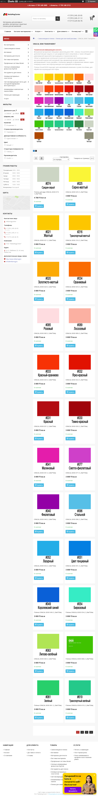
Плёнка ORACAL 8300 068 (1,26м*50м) (79, 659)
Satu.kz (58, 792)
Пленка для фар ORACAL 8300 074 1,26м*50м (46, 193)
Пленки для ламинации (12, 95)
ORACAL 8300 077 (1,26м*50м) (77, 473)
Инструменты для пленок (12, 72)
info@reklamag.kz (12, 261)
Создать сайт (22, 1)
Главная (7, 31)
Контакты (49, 31)
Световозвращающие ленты (60, 777)
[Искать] (58, 18)
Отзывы (30, 755)
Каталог (7, 753)
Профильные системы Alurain (14, 63)
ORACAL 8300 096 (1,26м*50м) (77, 519)
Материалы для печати (12, 56)
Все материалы (9, 45)
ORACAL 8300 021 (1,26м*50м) (45, 240)
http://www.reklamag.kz (13, 259)
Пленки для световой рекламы (66, 38)
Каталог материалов (22, 31)
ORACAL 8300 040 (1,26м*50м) (45, 519)
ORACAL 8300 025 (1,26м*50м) (77, 192)
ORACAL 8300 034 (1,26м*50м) (77, 287)
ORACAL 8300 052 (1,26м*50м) (45, 566)
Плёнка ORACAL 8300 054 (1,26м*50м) (79, 612)
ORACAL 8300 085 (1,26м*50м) (45, 333)
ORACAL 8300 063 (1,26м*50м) (45, 659)
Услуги (37, 31)
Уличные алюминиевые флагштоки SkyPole (12, 68)
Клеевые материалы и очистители (11, 77)
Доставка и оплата (34, 753)
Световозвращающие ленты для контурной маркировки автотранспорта (15, 84)
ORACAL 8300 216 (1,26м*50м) (77, 240)
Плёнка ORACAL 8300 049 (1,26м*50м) (48, 612)
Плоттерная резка (80, 753)
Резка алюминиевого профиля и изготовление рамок (83, 757)
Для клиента (62, 31)
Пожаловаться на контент (56, 794)
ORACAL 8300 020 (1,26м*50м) (45, 287)
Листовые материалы (11, 59)
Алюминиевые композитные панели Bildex (13, 90)
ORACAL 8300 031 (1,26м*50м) (45, 426)
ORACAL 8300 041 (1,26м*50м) (45, 473)
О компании (8, 755)
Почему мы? (76, 31)
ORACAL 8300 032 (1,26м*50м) (77, 380)
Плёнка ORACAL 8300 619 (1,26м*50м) (79, 705)
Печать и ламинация (81, 750)
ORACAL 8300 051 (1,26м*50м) (77, 566)
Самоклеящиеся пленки (46, 38)
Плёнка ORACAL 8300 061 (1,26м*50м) (48, 705)
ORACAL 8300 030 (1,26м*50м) (77, 426)
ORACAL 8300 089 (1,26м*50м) (77, 333)
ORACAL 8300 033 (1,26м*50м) (45, 380)
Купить (40, 206)
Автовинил (7, 52)
